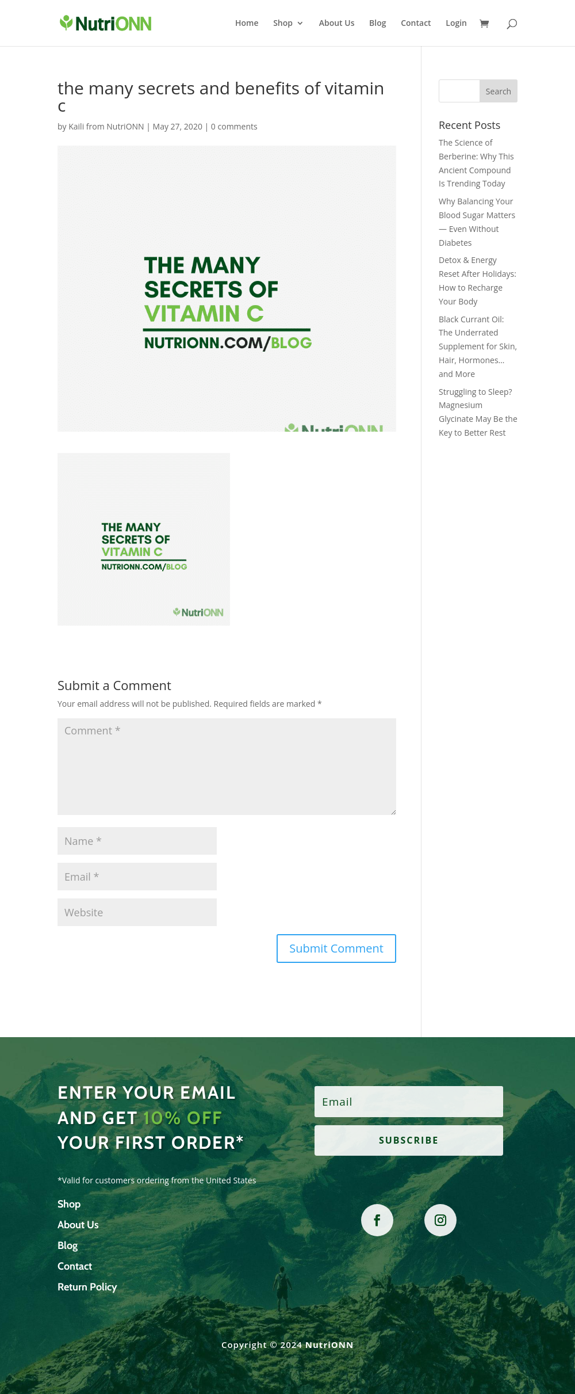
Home (247, 23)
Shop (283, 23)
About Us (337, 23)
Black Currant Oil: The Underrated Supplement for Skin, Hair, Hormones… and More (478, 346)
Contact (416, 23)
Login (456, 23)
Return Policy (87, 1287)
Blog (377, 23)
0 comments (234, 126)
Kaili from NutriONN (106, 126)
